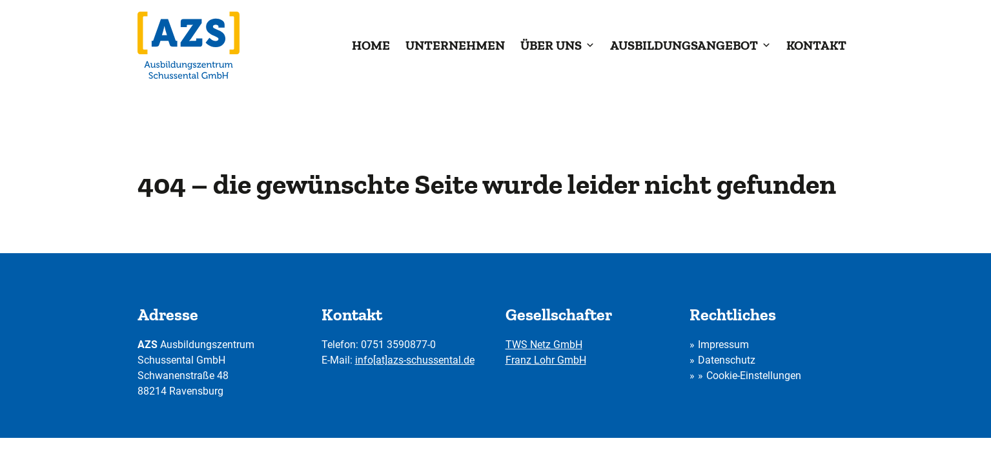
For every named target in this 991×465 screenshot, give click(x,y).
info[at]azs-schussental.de (415, 360)
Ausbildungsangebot (690, 45)
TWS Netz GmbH (544, 344)
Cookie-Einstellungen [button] (753, 375)
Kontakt (816, 45)
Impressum (723, 344)
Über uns (557, 45)
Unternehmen (455, 45)
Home (371, 45)
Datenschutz (726, 360)
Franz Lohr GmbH (546, 360)
